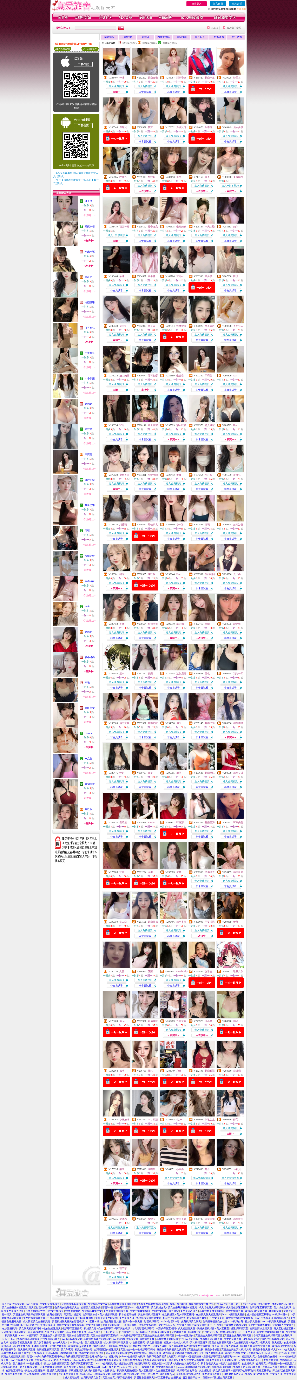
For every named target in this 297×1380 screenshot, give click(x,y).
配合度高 (153, 226)
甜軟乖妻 (181, 77)
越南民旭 (210, 723)
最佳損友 (153, 524)
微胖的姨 (90, 479)
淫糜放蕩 (181, 325)
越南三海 (210, 822)
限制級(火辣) (130, 43)
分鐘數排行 (127, 37)
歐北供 (237, 623)
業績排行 (109, 37)
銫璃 (207, 524)
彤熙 (178, 772)
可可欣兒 (90, 327)
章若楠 (180, 623)
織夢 (150, 772)
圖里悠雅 (90, 505)
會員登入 (197, 3)
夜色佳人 (238, 325)
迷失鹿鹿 (181, 673)
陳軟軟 (88, 809)
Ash (235, 375)
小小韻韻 (90, 378)
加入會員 (218, 3)
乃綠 (178, 1070)
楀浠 (235, 1021)
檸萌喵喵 (238, 723)
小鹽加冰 (124, 1119)
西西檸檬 (124, 226)
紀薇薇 (123, 524)
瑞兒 (178, 723)
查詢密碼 (237, 3)
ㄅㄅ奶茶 (153, 1119)
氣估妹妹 (153, 1021)
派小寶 (208, 1021)
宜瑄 (121, 425)
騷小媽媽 (90, 657)
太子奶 (237, 574)
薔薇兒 (88, 277)
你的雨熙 (210, 574)
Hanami (89, 733)
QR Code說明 (90, 48)
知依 (235, 226)
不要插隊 (210, 921)
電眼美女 (90, 707)
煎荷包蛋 (153, 375)
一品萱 (88, 758)
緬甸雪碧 (90, 784)
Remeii (151, 822)
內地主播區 (163, 37)
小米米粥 (90, 251)
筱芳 (150, 127)
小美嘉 (180, 1169)
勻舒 (207, 1169)
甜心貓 (208, 474)
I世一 (179, 1119)
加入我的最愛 (233, 27)
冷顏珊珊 (90, 302)
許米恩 (208, 971)
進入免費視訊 (116, 86)
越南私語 (210, 1070)
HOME (214, 27)
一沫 (121, 77)
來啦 (87, 682)
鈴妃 (121, 772)
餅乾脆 (88, 429)
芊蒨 (121, 623)
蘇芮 (235, 1119)
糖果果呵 (210, 325)
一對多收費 (218, 37)
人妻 (121, 971)
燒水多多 (238, 127)
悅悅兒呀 (90, 555)
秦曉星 (123, 822)
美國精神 (238, 177)
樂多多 (208, 276)
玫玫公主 (210, 1119)
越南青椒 (153, 77)
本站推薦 (182, 37)
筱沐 (150, 1070)
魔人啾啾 (210, 425)
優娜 (178, 474)
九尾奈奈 (181, 1021)
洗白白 (123, 921)
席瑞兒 (123, 127)
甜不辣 (208, 127)
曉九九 (123, 177)
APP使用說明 (62, 48)
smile (87, 606)
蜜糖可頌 (124, 474)
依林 (178, 872)
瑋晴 (87, 530)
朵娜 (121, 276)
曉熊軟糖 (90, 226)
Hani (178, 574)
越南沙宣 (238, 524)
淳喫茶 (151, 1169)
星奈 (121, 673)
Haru (235, 425)
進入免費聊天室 (173, 1177)
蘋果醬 (151, 276)
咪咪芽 (88, 631)
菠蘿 (150, 971)
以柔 (150, 872)
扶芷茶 (151, 325)
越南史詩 (153, 723)
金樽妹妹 (90, 581)
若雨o (179, 276)
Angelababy (182, 971)
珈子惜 (88, 201)
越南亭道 (210, 77)
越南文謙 (238, 772)
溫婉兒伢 (181, 127)
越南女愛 (124, 723)
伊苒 (235, 921)
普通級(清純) (170, 43)
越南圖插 (153, 921)
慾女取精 (181, 425)
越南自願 (238, 872)
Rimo (122, 1021)
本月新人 (200, 37)
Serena (122, 325)
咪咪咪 (88, 403)
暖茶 (207, 177)
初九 (121, 574)
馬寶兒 (88, 454)
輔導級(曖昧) (150, 43)
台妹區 (145, 37)
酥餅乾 (151, 177)
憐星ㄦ (237, 77)
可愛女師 (153, 474)
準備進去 (210, 872)
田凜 (235, 276)
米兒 (178, 177)
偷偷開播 (153, 623)
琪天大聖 (210, 226)
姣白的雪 (124, 375)
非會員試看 (145, 91)
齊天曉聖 (153, 425)
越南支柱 (181, 921)
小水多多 (90, 353)
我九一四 (238, 673)
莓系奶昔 (238, 822)
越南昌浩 (210, 772)
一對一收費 (236, 37)
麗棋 (207, 673)
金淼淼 (180, 375)
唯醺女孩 (238, 971)
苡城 (121, 872)
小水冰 (180, 524)
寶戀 (150, 673)
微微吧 (237, 1070)
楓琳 (121, 1070)
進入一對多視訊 (230, 185)
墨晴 (207, 623)
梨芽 (121, 1169)
